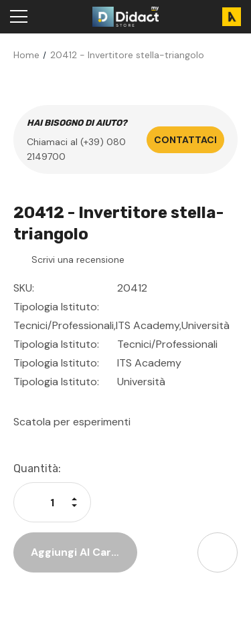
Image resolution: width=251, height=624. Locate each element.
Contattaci (185, 140)
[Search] (49, 16)
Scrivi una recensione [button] (77, 259)
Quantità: (37, 468)
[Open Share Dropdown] (217, 552)
